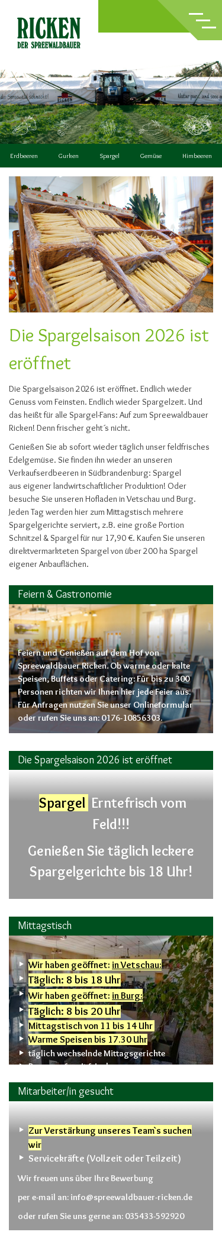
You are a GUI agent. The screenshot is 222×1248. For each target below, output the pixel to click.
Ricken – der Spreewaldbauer (49, 33)
